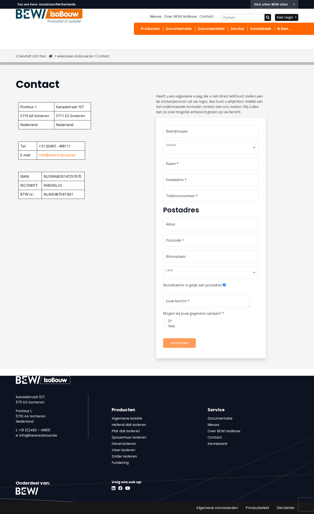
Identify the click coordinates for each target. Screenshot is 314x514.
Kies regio (285, 17)
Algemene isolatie (127, 418)
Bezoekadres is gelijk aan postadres (192, 285)
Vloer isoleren (123, 450)
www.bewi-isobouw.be (75, 56)
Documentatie (179, 28)
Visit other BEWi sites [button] (274, 4)
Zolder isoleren (124, 456)
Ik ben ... (284, 28)
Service (237, 28)
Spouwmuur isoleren (129, 437)
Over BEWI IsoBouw (180, 16)
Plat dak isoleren (126, 431)
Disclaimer (286, 507)
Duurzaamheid (211, 28)
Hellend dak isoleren (129, 424)
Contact (207, 16)
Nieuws (156, 16)
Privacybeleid (257, 507)
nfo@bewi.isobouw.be (57, 155)
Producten (150, 28)
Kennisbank (260, 28)
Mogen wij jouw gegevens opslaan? (193, 313)
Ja (169, 320)
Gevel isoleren (124, 443)
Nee (171, 326)
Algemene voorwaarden (217, 507)
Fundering (120, 462)
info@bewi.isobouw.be (38, 435)
